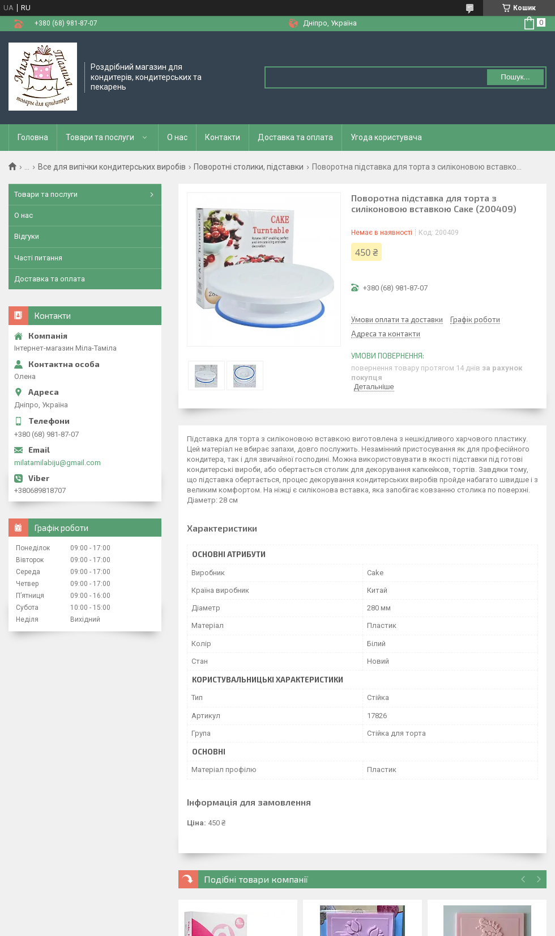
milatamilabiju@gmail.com (57, 462)
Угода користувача (386, 137)
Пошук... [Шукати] (515, 77)
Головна (33, 137)
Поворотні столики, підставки (249, 166)
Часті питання (38, 258)
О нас (177, 137)
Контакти (222, 137)
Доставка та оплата (295, 137)
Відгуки (26, 236)
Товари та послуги (100, 137)
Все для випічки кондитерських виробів (112, 166)
